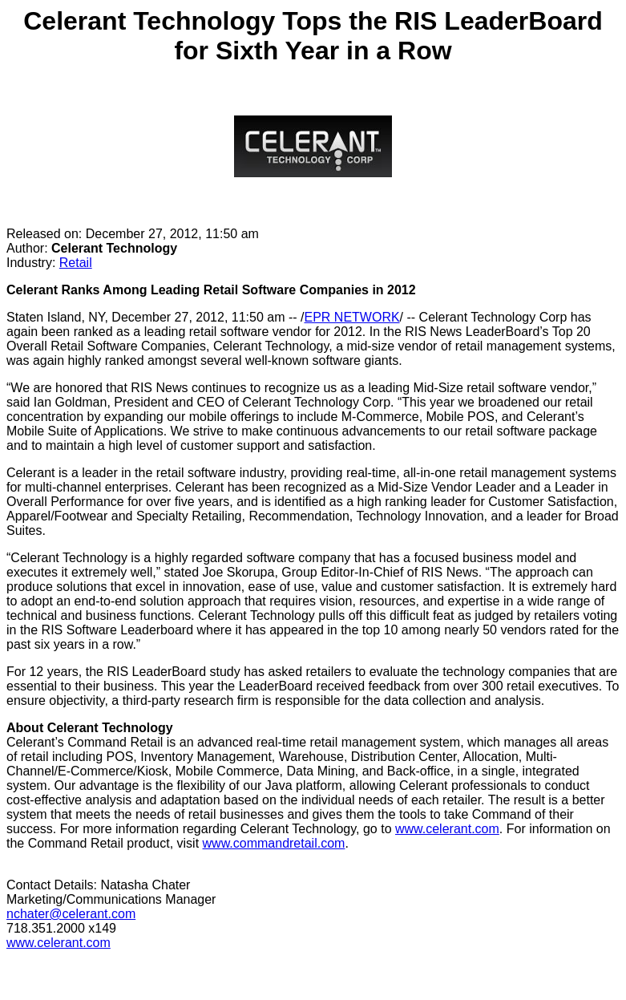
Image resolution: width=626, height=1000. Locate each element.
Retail (75, 262)
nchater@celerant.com (70, 914)
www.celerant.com (447, 829)
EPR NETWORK (351, 317)
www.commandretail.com (274, 843)
